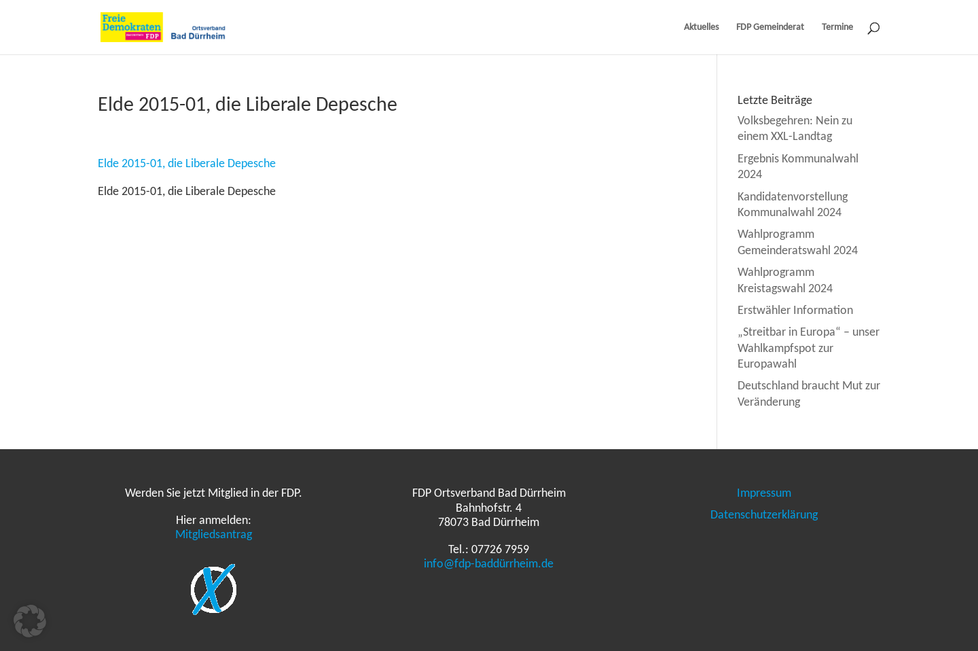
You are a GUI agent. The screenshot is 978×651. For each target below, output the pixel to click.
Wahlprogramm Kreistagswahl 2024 (785, 279)
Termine (837, 27)
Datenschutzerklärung (764, 514)
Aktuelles (701, 27)
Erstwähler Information (795, 309)
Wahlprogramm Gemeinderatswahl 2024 (798, 241)
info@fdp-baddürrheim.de (489, 563)
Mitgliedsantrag (213, 534)
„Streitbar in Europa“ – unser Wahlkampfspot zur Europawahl (809, 347)
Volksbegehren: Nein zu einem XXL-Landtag (795, 128)
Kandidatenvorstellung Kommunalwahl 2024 (793, 204)
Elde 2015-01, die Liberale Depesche (187, 163)
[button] (30, 621)
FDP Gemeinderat (770, 27)
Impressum (764, 492)
